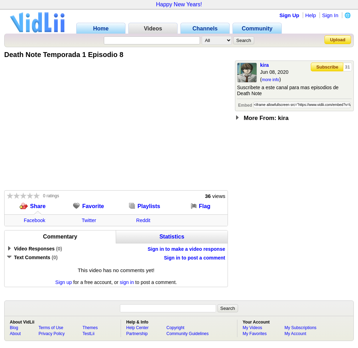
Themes (90, 327)
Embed (245, 105)
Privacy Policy (51, 333)
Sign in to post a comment (194, 258)
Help (310, 15)
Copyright (175, 327)
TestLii (88, 333)
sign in (127, 282)
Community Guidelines (187, 333)
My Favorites (255, 333)
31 (347, 67)
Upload (337, 39)
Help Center (137, 327)
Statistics (171, 237)
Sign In (330, 15)
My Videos (252, 327)
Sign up (63, 282)
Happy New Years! (179, 4)
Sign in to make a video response (186, 249)
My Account (295, 333)
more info (270, 79)
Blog (14, 327)
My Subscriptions (300, 327)
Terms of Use (50, 327)
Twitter (89, 220)
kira (264, 65)
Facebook (34, 220)
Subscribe (327, 67)
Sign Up (289, 15)
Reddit (143, 220)
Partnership (137, 333)
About (15, 333)
